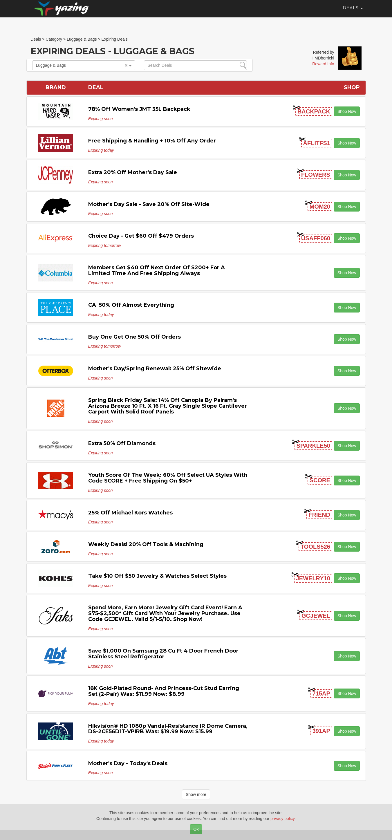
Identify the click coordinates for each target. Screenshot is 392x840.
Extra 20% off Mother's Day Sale (132, 172)
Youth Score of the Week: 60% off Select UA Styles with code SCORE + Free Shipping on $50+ (167, 478)
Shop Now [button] (346, 111)
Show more (196, 794)
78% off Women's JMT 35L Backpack (139, 109)
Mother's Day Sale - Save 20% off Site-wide (148, 204)
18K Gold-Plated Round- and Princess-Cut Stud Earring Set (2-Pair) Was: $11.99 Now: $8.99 (163, 691)
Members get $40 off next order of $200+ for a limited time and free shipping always (156, 270)
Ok (196, 829)
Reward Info (323, 64)
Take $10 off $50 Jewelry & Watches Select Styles (157, 576)
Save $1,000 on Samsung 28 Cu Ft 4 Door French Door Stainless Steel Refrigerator (163, 654)
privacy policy (282, 818)
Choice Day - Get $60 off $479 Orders (141, 236)
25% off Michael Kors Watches (130, 513)
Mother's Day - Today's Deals (127, 763)
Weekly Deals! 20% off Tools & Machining (145, 544)
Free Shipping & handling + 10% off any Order (152, 141)
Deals (353, 13)
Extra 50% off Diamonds (122, 443)
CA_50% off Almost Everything (131, 305)
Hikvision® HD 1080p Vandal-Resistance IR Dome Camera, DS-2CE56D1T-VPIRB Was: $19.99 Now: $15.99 (168, 729)
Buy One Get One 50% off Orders (134, 337)
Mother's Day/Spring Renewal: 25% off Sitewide (154, 368)
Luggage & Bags (83, 65)
